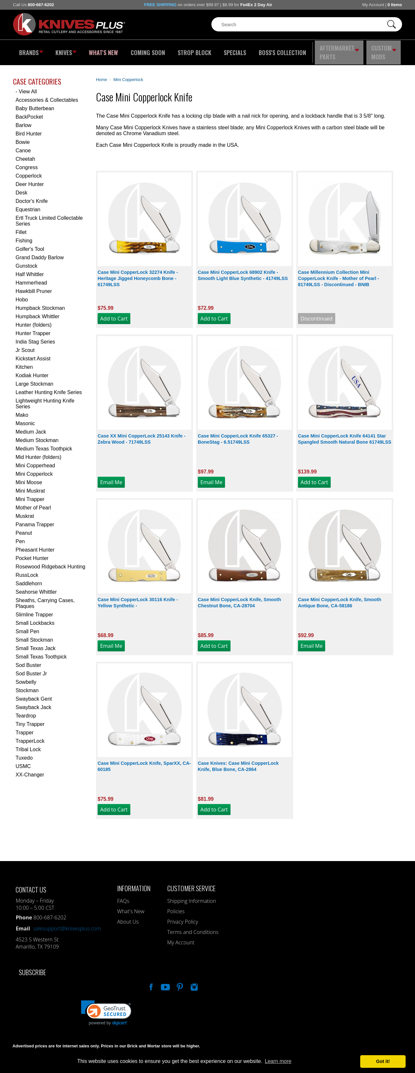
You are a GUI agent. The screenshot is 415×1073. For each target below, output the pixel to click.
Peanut (24, 528)
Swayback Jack (33, 703)
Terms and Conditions (193, 927)
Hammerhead (31, 278)
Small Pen (27, 627)
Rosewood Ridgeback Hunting (50, 562)
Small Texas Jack (35, 644)
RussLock (27, 570)
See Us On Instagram (193, 981)
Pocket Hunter (32, 553)
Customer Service (191, 884)
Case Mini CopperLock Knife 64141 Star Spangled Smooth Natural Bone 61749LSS (344, 434)
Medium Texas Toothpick (44, 444)
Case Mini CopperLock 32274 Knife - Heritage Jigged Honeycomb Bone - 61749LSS (138, 274)
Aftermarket (339, 50)
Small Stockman (34, 635)
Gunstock (27, 261)
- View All (26, 87)
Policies (175, 906)
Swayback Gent (34, 694)
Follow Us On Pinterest (179, 981)
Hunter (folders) (34, 320)
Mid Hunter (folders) (38, 452)
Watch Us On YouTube (164, 981)
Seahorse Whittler (36, 587)
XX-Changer (30, 770)
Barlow (23, 120)
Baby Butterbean (35, 104)
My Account (373, 4)
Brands (30, 50)
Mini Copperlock (34, 469)
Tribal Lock (28, 745)
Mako (22, 410)
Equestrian (28, 205)
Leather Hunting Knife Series (49, 388)
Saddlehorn (29, 579)
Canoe (23, 146)
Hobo (22, 295)
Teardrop (26, 711)
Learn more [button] (278, 1061)
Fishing (24, 236)
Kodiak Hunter (32, 371)
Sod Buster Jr (31, 669)
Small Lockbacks (35, 618)
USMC (23, 761)
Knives (66, 50)
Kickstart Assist (33, 354)
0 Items (394, 4)
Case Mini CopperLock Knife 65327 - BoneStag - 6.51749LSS (238, 434)
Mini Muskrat (30, 486)
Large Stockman (34, 379)
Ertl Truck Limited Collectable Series (49, 216)
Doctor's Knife (32, 196)
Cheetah (25, 154)
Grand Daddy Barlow (40, 253)
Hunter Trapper (33, 329)
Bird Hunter (29, 129)
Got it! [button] (383, 1061)
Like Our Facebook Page (150, 981)
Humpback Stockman (40, 303)
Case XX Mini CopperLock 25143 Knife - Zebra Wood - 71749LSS (141, 434)
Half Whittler (30, 270)
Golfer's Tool (30, 244)
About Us (127, 917)
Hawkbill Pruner (34, 286)
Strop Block (193, 50)
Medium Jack (31, 427)
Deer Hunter (30, 179)
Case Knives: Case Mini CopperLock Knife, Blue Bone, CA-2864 (238, 761)
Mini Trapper (30, 494)
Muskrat (25, 511)
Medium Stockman (37, 435)
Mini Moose (29, 478)
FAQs (123, 896)
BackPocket (29, 112)
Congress (27, 163)
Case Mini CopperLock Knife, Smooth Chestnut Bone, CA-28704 (239, 598)
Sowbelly (26, 677)
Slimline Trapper (34, 610)
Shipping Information (191, 896)
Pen (20, 537)
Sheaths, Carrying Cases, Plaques (45, 598)
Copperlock (29, 171)
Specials (232, 50)
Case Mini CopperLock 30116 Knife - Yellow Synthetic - (138, 598)
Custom (384, 50)
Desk (21, 188)
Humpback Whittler (37, 312)
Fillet (21, 227)
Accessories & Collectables (47, 95)
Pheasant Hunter (35, 545)
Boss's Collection (278, 50)
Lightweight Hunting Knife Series (45, 399)
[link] (106, 1008)
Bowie (23, 137)
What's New (104, 50)
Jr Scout (25, 345)
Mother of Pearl (33, 503)
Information (133, 884)
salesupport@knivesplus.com (67, 923)
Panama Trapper (35, 520)
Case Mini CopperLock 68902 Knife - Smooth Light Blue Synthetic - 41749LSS (243, 270)
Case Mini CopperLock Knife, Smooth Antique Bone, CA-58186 (339, 598)
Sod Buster (28, 660)
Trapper (24, 728)
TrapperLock (30, 736)
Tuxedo (24, 753)
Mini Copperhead (35, 461)
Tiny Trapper (30, 719)
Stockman (27, 686)
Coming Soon (147, 50)
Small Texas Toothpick (41, 652)
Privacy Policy (182, 917)
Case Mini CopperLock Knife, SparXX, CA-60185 (144, 761)
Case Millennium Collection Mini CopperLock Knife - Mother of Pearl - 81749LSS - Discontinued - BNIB (338, 274)
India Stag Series (35, 337)
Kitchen (24, 362)
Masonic (25, 419)
